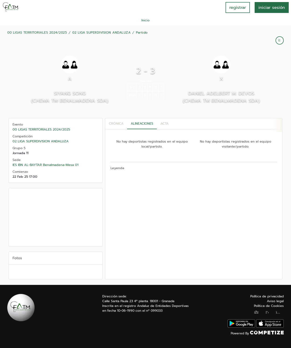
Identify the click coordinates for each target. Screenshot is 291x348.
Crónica (116, 123)
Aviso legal (275, 301)
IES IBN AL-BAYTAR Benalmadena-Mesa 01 (45, 164)
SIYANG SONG (70, 93)
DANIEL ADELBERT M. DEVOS (221, 93)
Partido (142, 33)
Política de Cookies (269, 306)
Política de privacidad (267, 296)
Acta (164, 123)
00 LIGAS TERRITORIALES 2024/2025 (37, 33)
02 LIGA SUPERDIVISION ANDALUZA (101, 33)
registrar (237, 7)
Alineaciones (142, 123)
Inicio (145, 20)
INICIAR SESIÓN (271, 7)
